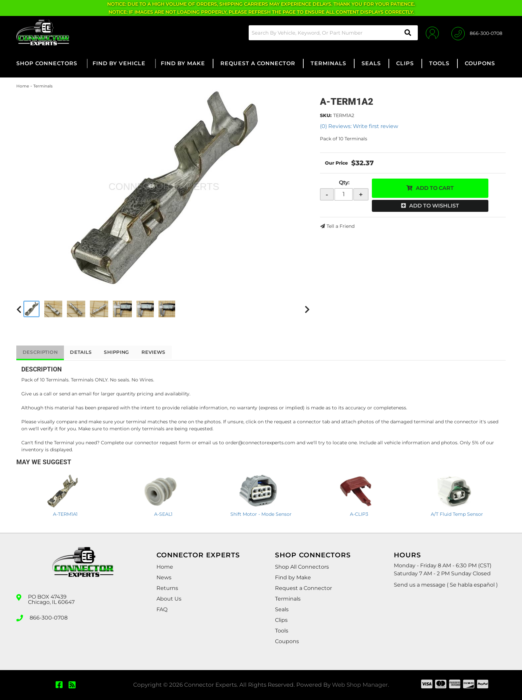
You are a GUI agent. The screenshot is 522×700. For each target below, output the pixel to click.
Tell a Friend (341, 226)
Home (22, 85)
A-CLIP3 (359, 514)
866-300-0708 (49, 617)
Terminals (43, 85)
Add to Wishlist (434, 206)
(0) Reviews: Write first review (359, 126)
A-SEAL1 (163, 514)
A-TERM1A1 (65, 514)
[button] (332, 32)
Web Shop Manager (360, 684)
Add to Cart (435, 188)
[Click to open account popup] (431, 32)
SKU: (326, 115)
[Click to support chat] (477, 32)
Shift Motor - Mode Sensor (261, 514)
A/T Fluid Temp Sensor (457, 514)
